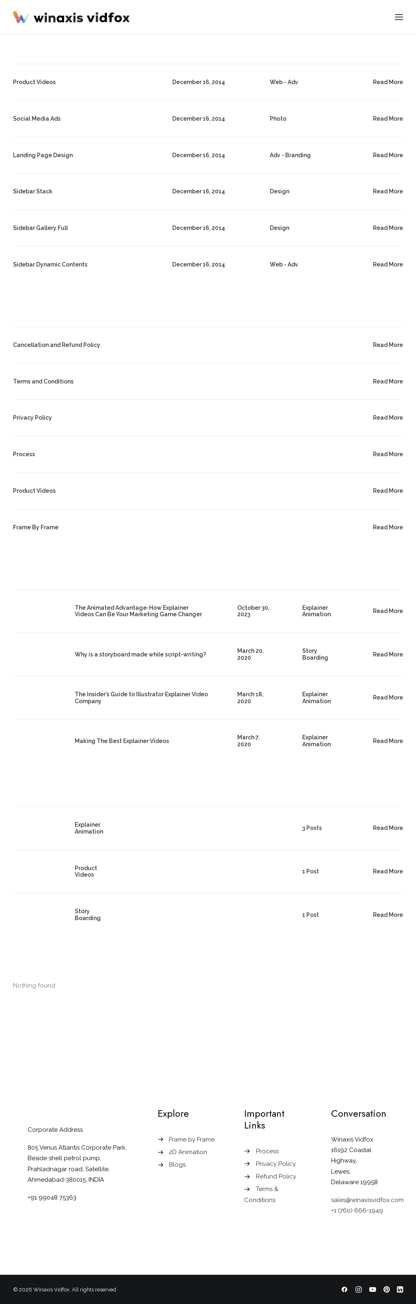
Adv (293, 82)
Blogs (177, 1164)
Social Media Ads (37, 118)
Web (276, 82)
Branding (298, 155)
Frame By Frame (35, 527)
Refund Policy (276, 1176)
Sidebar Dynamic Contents (50, 264)
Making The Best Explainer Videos (122, 741)
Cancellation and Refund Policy (56, 345)
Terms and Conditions (43, 381)
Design (279, 191)
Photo (278, 118)
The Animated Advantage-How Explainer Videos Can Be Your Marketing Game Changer (138, 611)
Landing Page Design (43, 155)
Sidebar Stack (32, 191)
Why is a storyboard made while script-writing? (140, 654)
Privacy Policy (32, 417)
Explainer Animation (316, 611)
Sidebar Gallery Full (40, 228)
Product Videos (34, 82)
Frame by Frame (191, 1139)
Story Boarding (315, 654)
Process (24, 454)
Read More (388, 82)
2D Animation (188, 1152)
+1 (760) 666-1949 (357, 1210)
